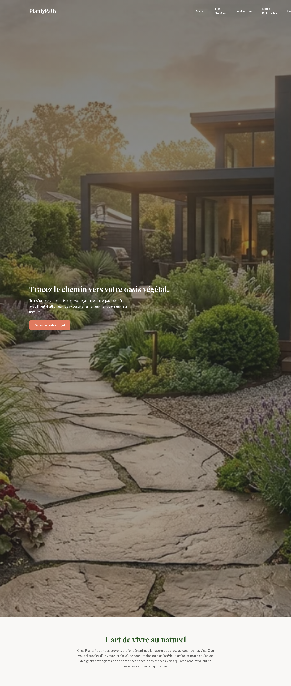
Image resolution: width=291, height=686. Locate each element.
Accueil (200, 10)
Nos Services (220, 10)
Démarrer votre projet (50, 325)
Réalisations (244, 10)
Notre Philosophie (270, 10)
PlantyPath (42, 10)
